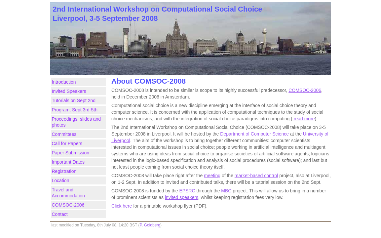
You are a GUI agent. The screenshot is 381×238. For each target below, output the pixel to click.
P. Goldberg (150, 225)
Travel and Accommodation (68, 192)
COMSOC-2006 (68, 205)
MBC (226, 190)
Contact (60, 214)
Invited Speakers (69, 91)
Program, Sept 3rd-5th (75, 109)
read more (303, 118)
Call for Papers (67, 143)
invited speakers (181, 197)
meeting (212, 175)
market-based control (256, 175)
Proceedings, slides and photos (76, 122)
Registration (64, 171)
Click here (121, 206)
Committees (64, 134)
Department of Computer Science (254, 134)
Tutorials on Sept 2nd (74, 100)
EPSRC (187, 190)
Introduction (64, 82)
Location (60, 180)
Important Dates (68, 162)
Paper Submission (71, 152)
